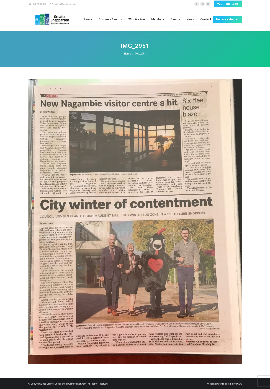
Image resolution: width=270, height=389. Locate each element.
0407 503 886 (37, 4)
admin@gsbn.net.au (63, 4)
